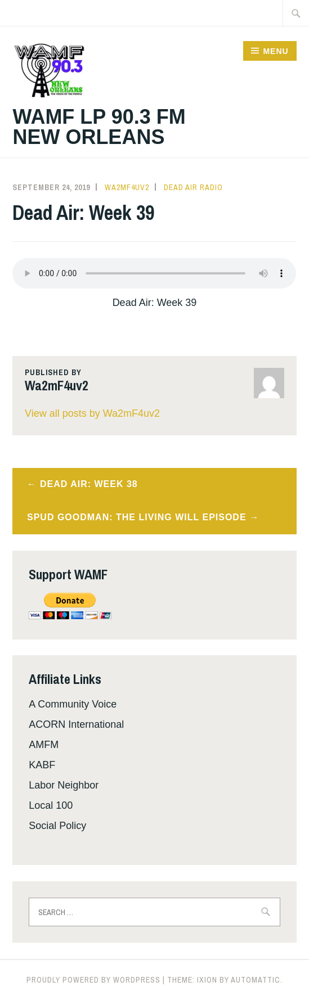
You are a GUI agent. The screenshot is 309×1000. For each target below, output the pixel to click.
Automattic (255, 980)
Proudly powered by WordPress (93, 980)
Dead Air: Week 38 (89, 484)
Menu (275, 51)
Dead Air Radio (193, 187)
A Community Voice (73, 704)
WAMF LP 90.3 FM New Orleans (98, 126)
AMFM (44, 744)
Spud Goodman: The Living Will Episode (137, 517)
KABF (42, 765)
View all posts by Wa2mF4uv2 (92, 413)
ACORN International (76, 724)
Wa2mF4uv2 (127, 187)
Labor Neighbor (63, 785)
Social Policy (57, 825)
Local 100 (51, 805)
